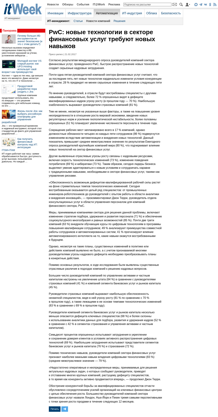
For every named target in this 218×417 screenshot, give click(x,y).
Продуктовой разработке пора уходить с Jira (27, 89)
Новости (53, 4)
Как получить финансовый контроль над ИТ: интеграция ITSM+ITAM (20, 144)
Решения (119, 21)
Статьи (78, 21)
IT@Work (99, 4)
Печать (55, 409)
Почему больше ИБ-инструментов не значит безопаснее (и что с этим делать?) (29, 40)
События (83, 4)
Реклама (114, 4)
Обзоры (67, 4)
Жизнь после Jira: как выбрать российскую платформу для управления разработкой (22, 117)
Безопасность (171, 13)
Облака (151, 13)
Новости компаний (98, 21)
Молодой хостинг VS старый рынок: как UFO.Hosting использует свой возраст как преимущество (22, 66)
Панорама (9, 30)
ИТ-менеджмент (12, 18)
